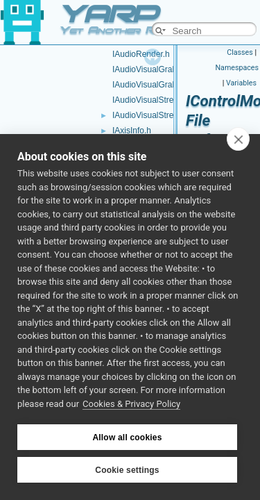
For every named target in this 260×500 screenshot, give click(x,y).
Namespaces (237, 67)
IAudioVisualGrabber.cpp (158, 69)
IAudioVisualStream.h (152, 115)
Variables (241, 83)
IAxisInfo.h (131, 130)
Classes (239, 52)
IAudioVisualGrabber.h (154, 85)
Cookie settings (127, 470)
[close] (238, 139)
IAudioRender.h (141, 54)
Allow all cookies (127, 437)
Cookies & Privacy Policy (131, 404)
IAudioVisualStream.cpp (156, 100)
